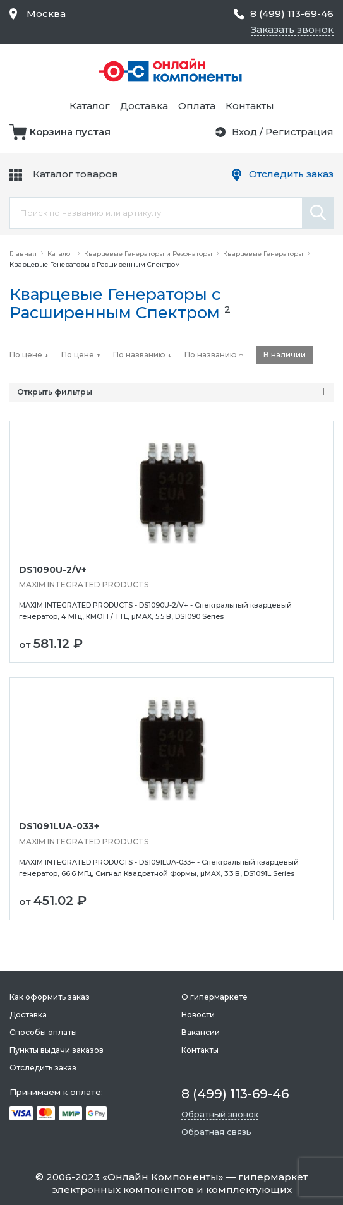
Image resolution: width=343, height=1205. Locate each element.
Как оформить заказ (49, 997)
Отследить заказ (291, 174)
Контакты (250, 106)
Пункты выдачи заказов (56, 1050)
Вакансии (200, 1032)
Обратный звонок (219, 1114)
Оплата (196, 106)
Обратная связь (216, 1132)
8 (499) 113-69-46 (292, 14)
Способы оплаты (43, 1032)
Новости (198, 1014)
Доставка (144, 106)
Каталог (89, 106)
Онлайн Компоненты (163, 1177)
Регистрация (299, 132)
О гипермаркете (214, 997)
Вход (244, 132)
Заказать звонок (292, 29)
